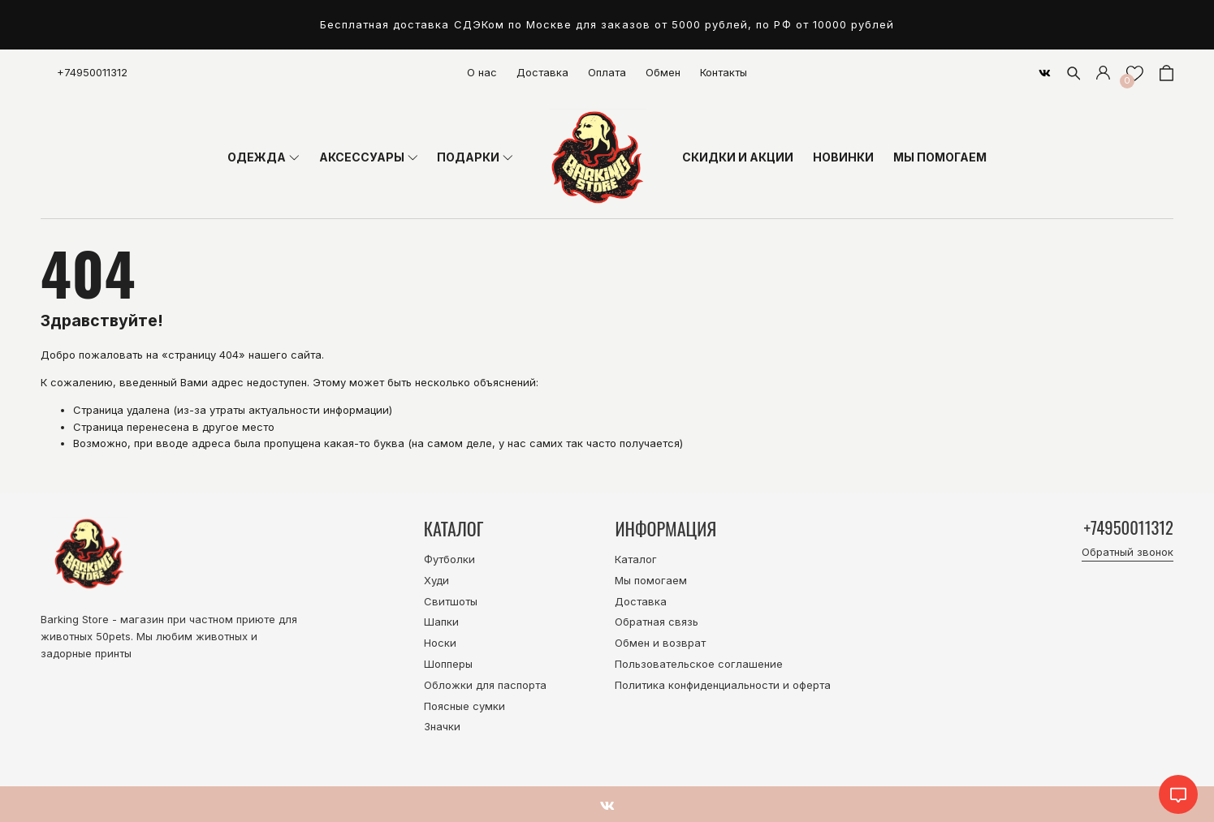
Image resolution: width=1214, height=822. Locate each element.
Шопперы (448, 663)
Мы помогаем (651, 580)
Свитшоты (450, 601)
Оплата (607, 72)
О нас (482, 72)
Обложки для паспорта (485, 684)
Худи (436, 580)
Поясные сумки (464, 705)
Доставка (542, 72)
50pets (113, 636)
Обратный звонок (1127, 553)
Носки (440, 642)
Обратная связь (656, 621)
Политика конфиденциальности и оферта (723, 684)
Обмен (663, 72)
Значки (442, 726)
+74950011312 (92, 72)
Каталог (636, 559)
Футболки (449, 559)
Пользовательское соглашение (699, 663)
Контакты (723, 72)
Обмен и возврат (660, 642)
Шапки (441, 621)
